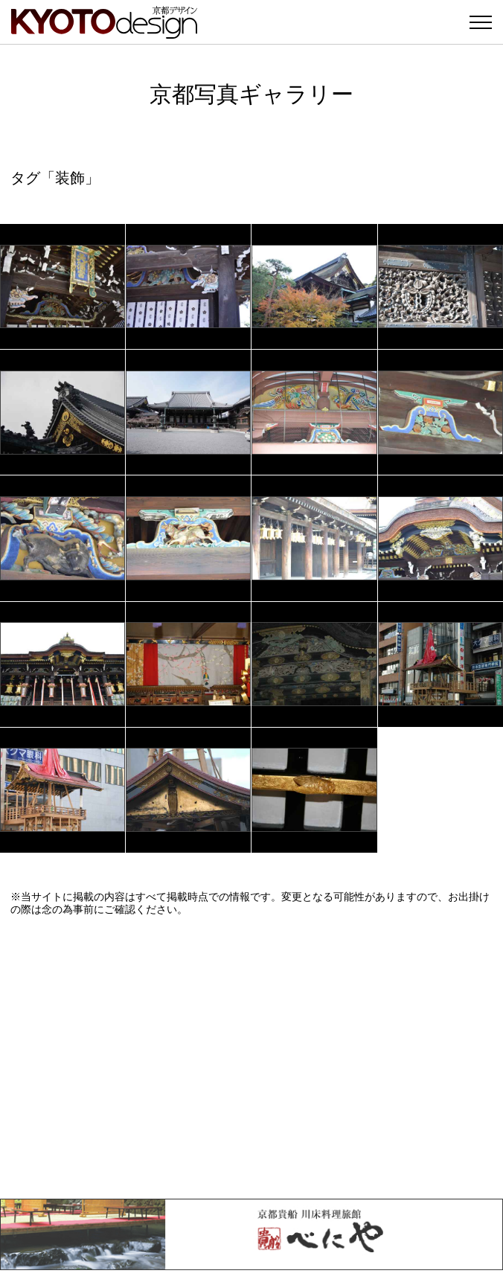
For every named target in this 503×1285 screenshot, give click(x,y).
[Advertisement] (251, 1057)
